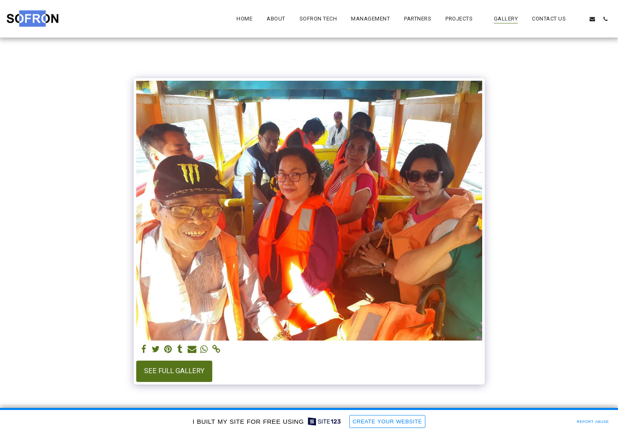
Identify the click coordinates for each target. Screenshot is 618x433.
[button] (462, 19)
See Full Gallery (174, 371)
